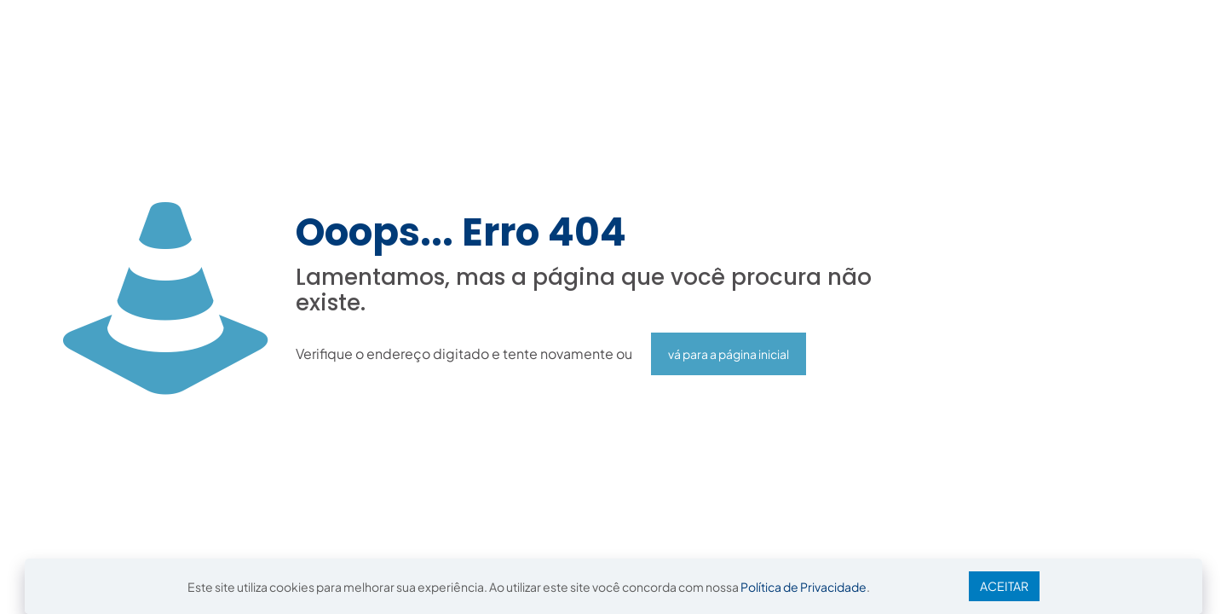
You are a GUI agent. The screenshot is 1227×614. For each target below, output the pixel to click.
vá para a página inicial (728, 354)
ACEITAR (1004, 586)
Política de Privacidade (803, 586)
